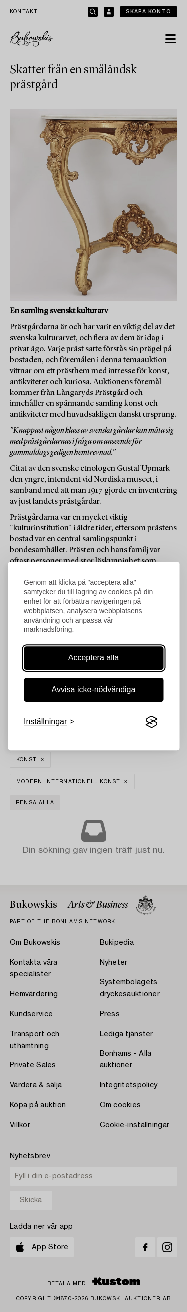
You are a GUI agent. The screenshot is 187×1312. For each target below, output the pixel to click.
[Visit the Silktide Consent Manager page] (151, 722)
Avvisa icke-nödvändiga (94, 689)
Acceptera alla (93, 658)
